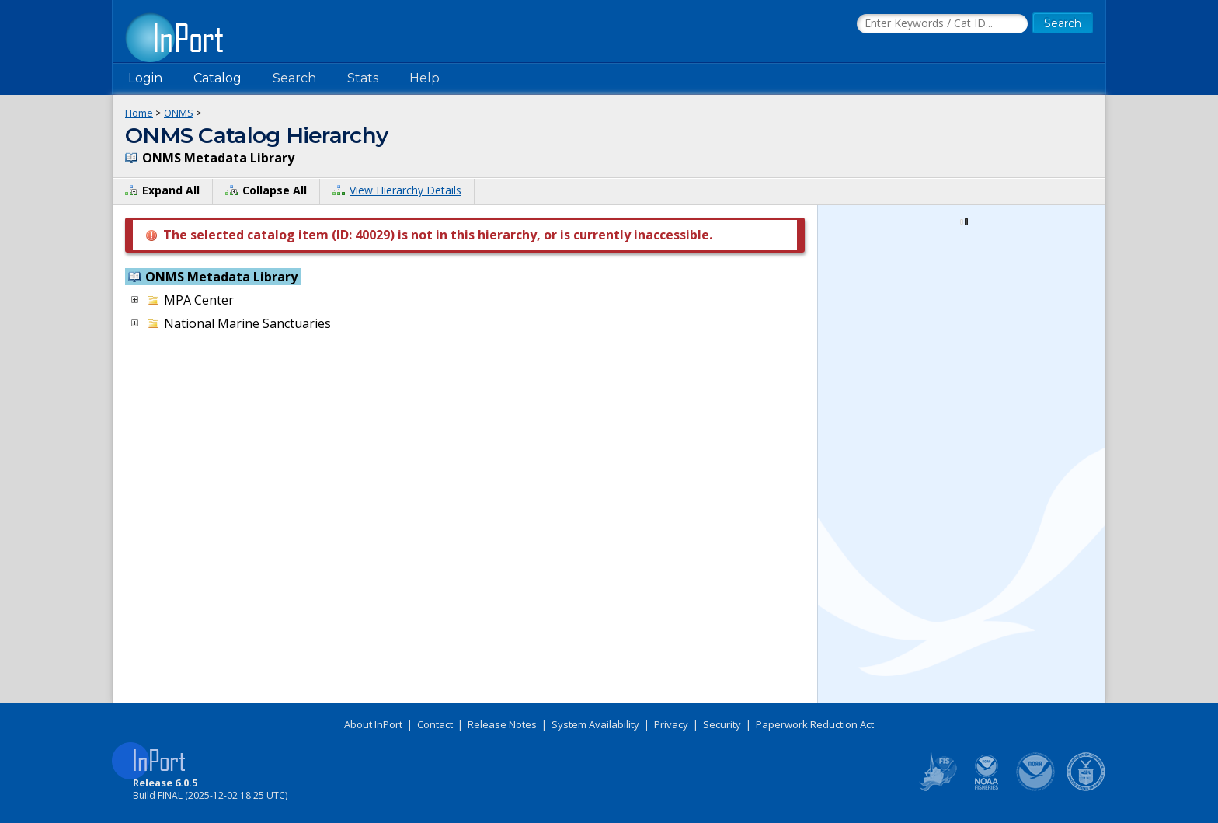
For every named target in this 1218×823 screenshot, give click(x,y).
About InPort (373, 724)
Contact (435, 724)
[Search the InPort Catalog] (942, 24)
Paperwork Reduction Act (815, 724)
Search (294, 78)
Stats (362, 78)
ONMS (178, 113)
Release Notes (502, 724)
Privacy (671, 724)
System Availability (595, 724)
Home (139, 113)
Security (722, 724)
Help (424, 78)
